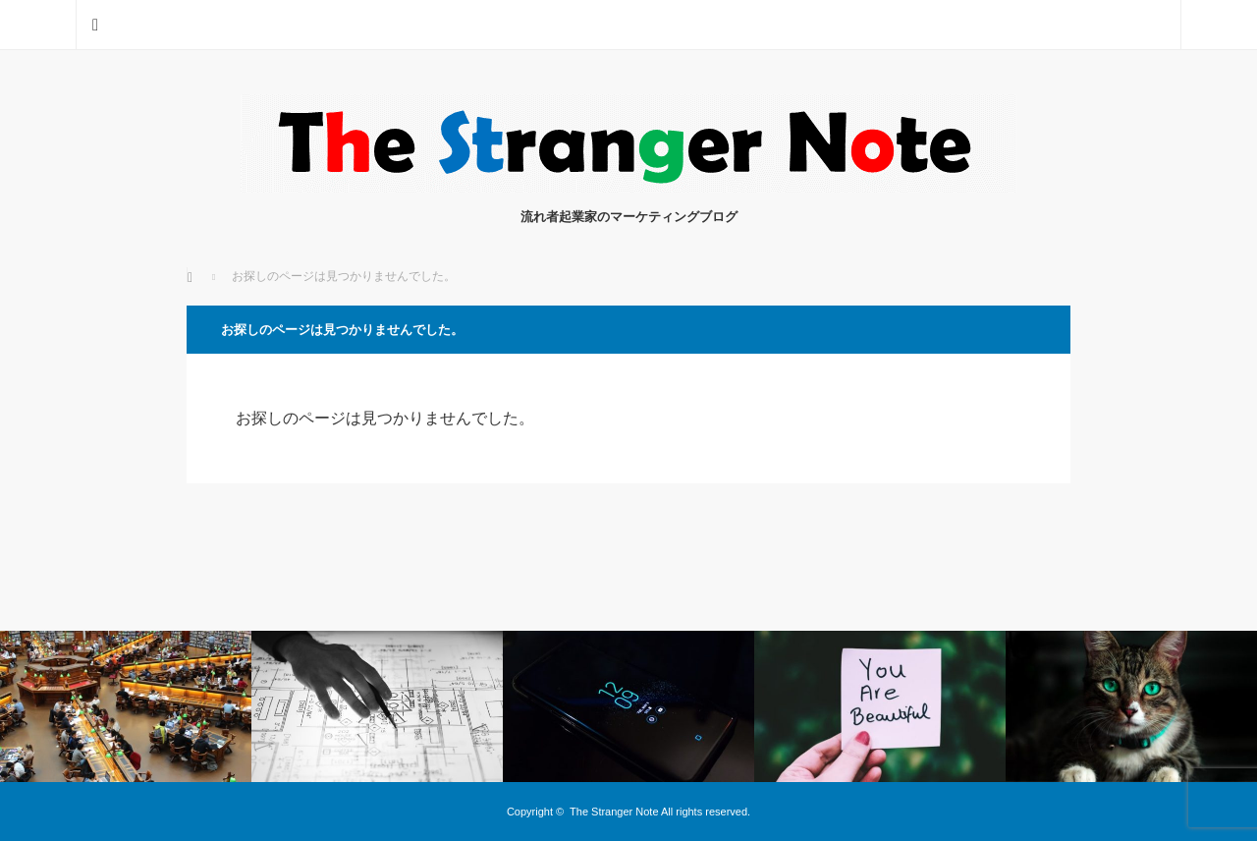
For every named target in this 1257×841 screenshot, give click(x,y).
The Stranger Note (614, 811)
